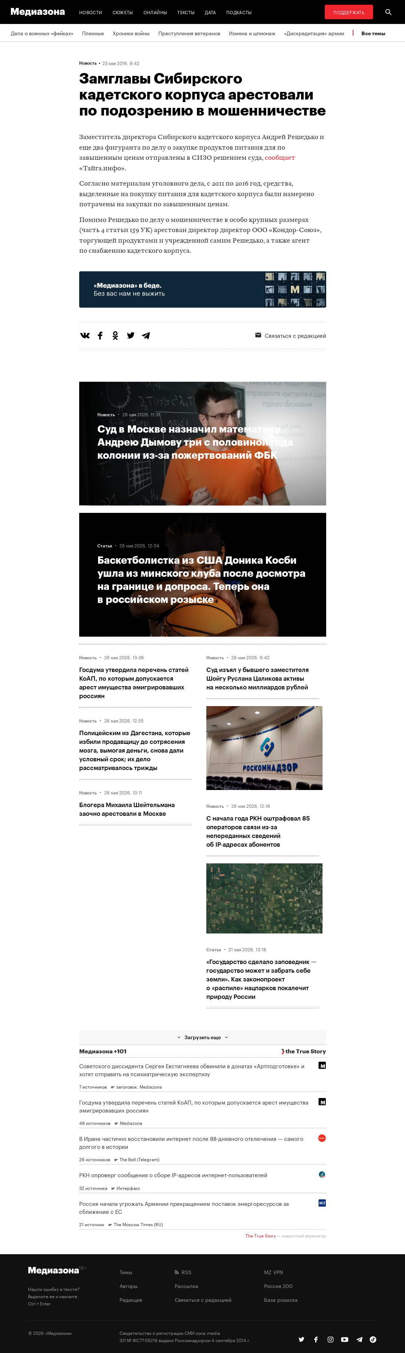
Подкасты (239, 11)
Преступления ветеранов (189, 33)
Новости (90, 11)
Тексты (186, 11)
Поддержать (348, 11)
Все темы (373, 33)
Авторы (129, 1285)
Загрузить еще (203, 1037)
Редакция (131, 1299)
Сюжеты (123, 11)
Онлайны (155, 11)
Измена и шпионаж (252, 33)
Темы (126, 1272)
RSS (183, 1272)
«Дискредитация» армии (314, 33)
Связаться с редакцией (203, 1299)
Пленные (93, 33)
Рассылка (186, 1285)
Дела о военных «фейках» (42, 33)
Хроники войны (131, 33)
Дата (210, 11)
